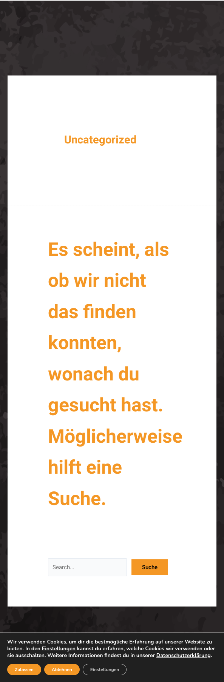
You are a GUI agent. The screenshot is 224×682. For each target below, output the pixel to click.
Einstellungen (59, 648)
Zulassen (24, 670)
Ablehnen (62, 670)
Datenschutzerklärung (183, 655)
